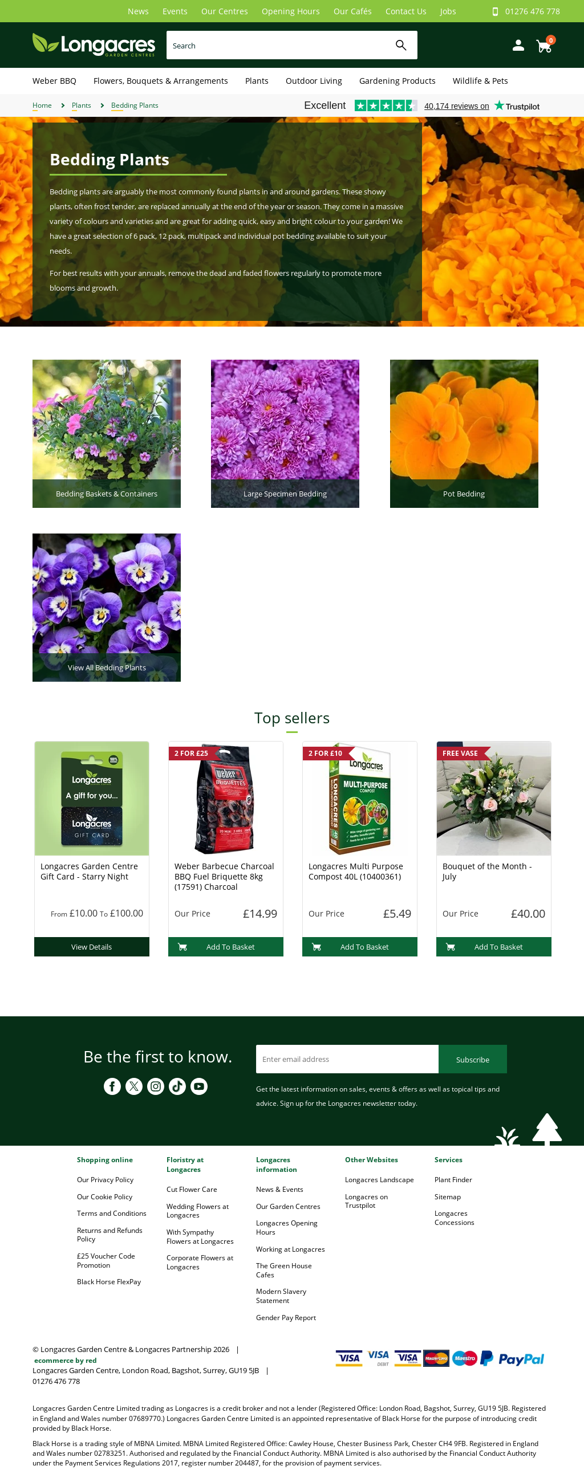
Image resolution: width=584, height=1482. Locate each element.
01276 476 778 (532, 11)
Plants (257, 80)
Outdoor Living (314, 80)
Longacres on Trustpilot (366, 1201)
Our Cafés (353, 11)
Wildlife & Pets (480, 80)
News (138, 11)
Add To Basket (216, 947)
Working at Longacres (290, 1249)
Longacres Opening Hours (287, 1227)
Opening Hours (291, 11)
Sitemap (448, 1197)
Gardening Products (397, 80)
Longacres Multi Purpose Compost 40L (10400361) (356, 871)
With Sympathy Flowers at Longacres (200, 1236)
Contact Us (406, 11)
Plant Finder (453, 1179)
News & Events (279, 1189)
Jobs (448, 11)
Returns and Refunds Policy (110, 1235)
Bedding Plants (135, 105)
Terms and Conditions (112, 1213)
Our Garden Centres (288, 1206)
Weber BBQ (54, 80)
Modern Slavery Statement (281, 1295)
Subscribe (472, 1059)
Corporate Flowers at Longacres (200, 1262)
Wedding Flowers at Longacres (198, 1211)
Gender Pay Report (286, 1317)
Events (175, 11)
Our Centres (224, 11)
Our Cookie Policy (104, 1197)
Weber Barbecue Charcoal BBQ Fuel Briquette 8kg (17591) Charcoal (224, 876)
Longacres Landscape (379, 1179)
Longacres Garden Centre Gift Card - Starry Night (89, 871)
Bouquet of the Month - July (487, 871)
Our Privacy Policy (105, 1179)
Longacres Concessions (454, 1217)
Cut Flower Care (192, 1189)
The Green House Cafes (284, 1270)
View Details (91, 947)
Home (42, 105)
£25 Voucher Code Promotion (106, 1260)
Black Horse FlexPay (109, 1281)
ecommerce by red (65, 1360)
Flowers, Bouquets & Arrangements (161, 80)
